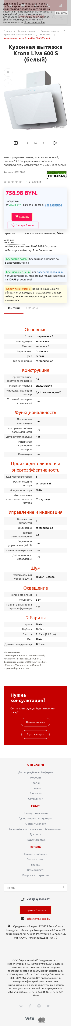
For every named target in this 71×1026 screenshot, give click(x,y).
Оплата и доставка (35, 854)
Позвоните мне (35, 722)
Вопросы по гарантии (35, 875)
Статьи (35, 782)
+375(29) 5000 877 (38, 899)
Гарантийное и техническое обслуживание (35, 829)
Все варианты (53, 204)
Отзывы (35, 788)
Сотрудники (35, 798)
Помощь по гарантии (35, 813)
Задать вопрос (35, 734)
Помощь (35, 846)
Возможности (35, 869)
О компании (35, 764)
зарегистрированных (50, 271)
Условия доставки (9, 241)
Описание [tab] (14, 308)
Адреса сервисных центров (35, 818)
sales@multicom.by (38, 918)
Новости (35, 777)
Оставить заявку (35, 823)
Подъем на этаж (35, 839)
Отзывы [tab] (32, 308)
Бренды (36, 864)
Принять (61, 12)
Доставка (35, 834)
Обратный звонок (35, 910)
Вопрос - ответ (35, 859)
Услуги (35, 805)
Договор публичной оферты (35, 772)
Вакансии (35, 793)
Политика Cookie (34, 22)
